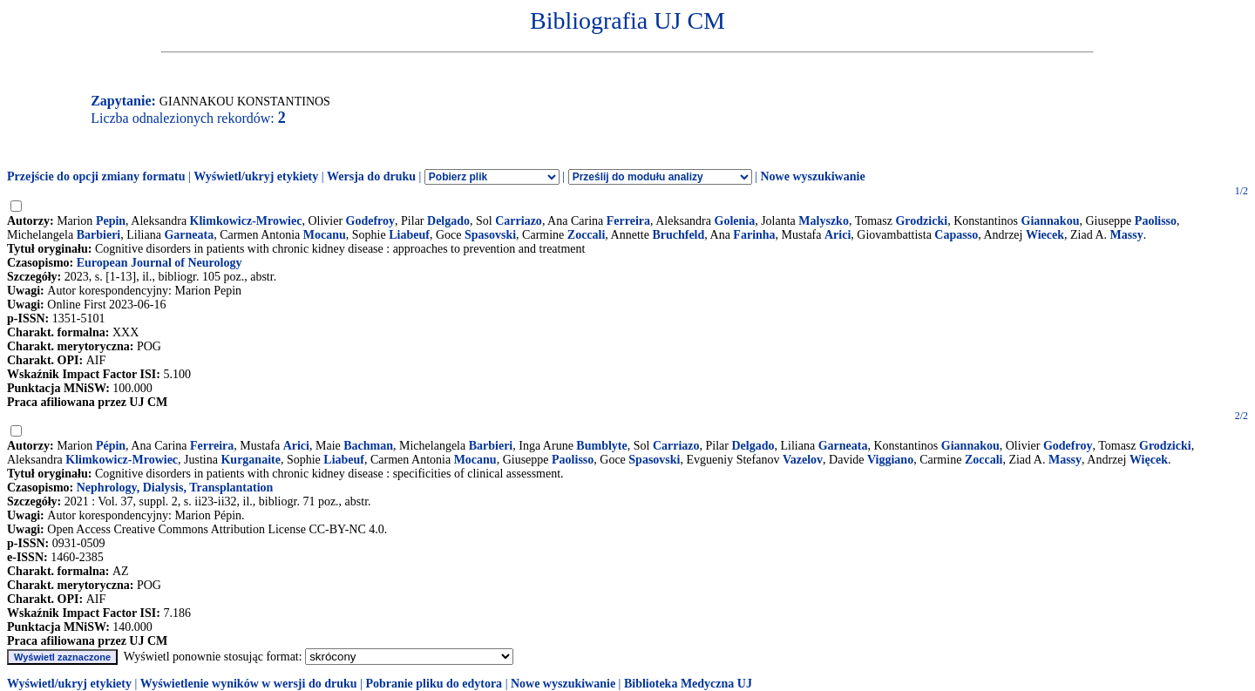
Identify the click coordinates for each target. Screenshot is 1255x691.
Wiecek (1045, 234)
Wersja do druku (371, 176)
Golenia (735, 220)
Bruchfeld (678, 234)
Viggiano (890, 459)
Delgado (448, 220)
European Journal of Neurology (159, 262)
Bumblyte (601, 445)
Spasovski (490, 234)
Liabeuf (409, 234)
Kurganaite (250, 459)
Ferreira (628, 220)
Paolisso (1156, 220)
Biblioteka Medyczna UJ (688, 683)
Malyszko (823, 220)
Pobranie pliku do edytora (433, 683)
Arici (837, 234)
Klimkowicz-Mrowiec (246, 220)
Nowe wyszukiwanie (812, 176)
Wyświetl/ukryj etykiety (255, 176)
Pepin (111, 220)
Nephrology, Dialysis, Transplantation (175, 487)
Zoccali (586, 234)
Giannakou (1050, 220)
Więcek (1149, 459)
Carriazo (518, 220)
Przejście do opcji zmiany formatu (96, 176)
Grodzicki (921, 220)
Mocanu (324, 234)
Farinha (754, 234)
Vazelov (803, 459)
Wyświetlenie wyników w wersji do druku (248, 683)
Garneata (189, 234)
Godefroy (371, 220)
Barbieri (99, 234)
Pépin (111, 445)
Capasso (956, 234)
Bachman (368, 445)
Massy (1126, 234)
